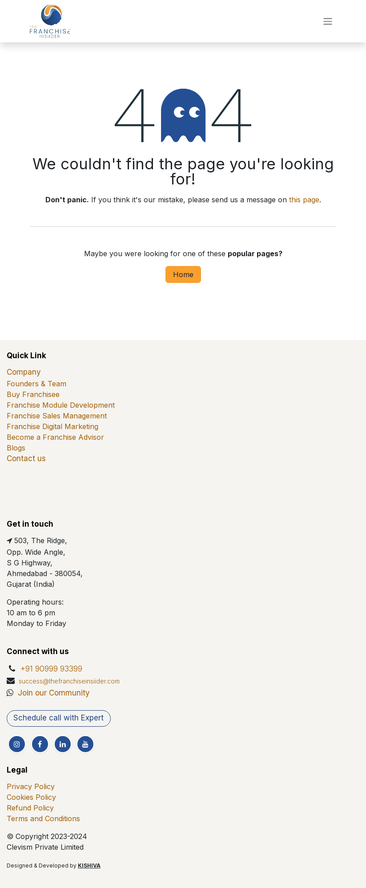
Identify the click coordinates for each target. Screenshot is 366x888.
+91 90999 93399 (51, 668)
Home (183, 274)
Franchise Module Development (61, 405)
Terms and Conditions (43, 818)
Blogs (16, 447)
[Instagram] (17, 744)
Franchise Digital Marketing (52, 426)
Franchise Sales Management (57, 415)
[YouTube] (85, 744)
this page (304, 199)
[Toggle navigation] (328, 21)
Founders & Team (36, 383)
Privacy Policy (31, 786)
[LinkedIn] (63, 744)
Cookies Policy (31, 797)
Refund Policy (30, 807)
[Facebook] (40, 744)
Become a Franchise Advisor (55, 437)
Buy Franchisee (33, 394)
